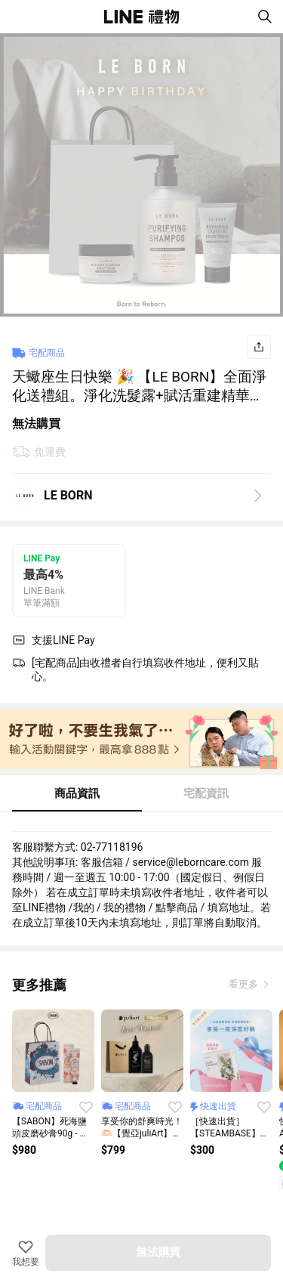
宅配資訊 (206, 793)
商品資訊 (77, 793)
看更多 (244, 984)
